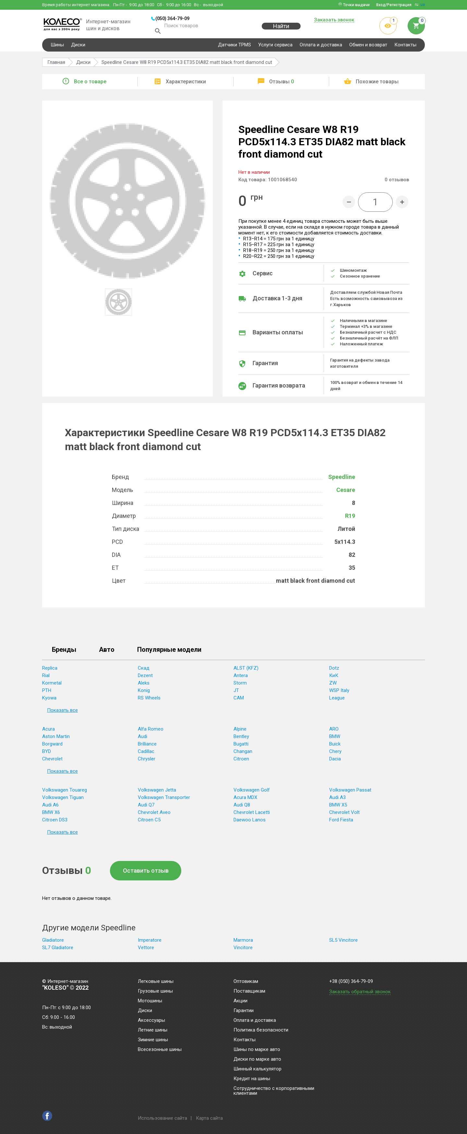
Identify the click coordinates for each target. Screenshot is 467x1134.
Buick (335, 746)
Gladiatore (53, 942)
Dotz (334, 670)
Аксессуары (151, 1020)
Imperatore (150, 942)
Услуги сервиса (275, 47)
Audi (142, 738)
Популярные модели (169, 651)
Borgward (52, 746)
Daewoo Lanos (250, 822)
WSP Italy (339, 692)
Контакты (405, 47)
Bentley (241, 738)
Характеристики (186, 83)
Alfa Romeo (150, 731)
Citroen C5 (149, 822)
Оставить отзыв (146, 872)
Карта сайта (209, 1118)
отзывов (397, 182)
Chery (335, 753)
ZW (333, 685)
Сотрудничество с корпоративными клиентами (274, 1091)
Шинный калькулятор (257, 1069)
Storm (240, 685)
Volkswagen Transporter (164, 799)
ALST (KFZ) (246, 670)
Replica (49, 670)
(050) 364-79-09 (172, 18)
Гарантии (244, 1010)
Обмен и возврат (368, 47)
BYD (46, 753)
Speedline (341, 478)
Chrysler (146, 761)
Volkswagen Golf (252, 792)
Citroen (241, 761)
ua (422, 4)
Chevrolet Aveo (154, 814)
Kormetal (52, 685)
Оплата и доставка (321, 47)
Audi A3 (337, 799)
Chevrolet (52, 761)
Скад (144, 670)
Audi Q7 (146, 807)
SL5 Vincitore (343, 942)
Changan (243, 753)
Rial (46, 677)
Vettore (146, 949)
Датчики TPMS (234, 47)
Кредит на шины (252, 1078)
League (337, 700)
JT (236, 692)
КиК (333, 677)
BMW (334, 738)
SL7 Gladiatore (57, 949)
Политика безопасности (261, 1030)
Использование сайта (162, 1118)
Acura (48, 731)
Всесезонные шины (160, 1049)
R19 (350, 517)
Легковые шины (156, 981)
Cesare (345, 491)
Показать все (62, 712)
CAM (239, 700)
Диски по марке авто (257, 1059)
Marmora (243, 942)
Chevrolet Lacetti (252, 814)
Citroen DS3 (54, 822)
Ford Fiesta (341, 822)
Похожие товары (377, 83)
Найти (281, 29)
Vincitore (243, 949)
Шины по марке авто (257, 1049)
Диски (78, 47)
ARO (334, 731)
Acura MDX (245, 799)
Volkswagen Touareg (64, 792)
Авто (106, 651)
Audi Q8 (242, 807)
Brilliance (147, 746)
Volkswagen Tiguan (63, 799)
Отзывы (281, 83)
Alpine (240, 731)
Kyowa (49, 700)
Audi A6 (50, 807)
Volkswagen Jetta (157, 792)
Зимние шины (153, 1040)
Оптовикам (246, 981)
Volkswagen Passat (350, 792)
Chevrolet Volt (344, 814)
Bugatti (241, 746)
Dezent (145, 677)
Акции (240, 1001)
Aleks (144, 685)
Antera (241, 677)
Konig (144, 692)
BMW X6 (51, 814)
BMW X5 (338, 807)
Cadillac (146, 753)
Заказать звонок (334, 20)
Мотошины (150, 1001)
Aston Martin (56, 738)
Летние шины (152, 1030)
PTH (46, 692)
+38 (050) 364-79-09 (351, 981)
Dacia (335, 761)
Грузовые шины (155, 991)
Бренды (64, 651)
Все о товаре (90, 83)
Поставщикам (249, 991)
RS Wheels (149, 700)
